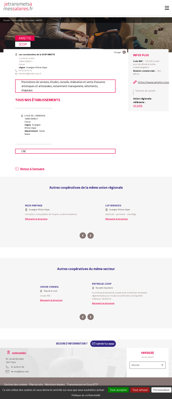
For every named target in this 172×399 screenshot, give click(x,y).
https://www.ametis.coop (153, 82)
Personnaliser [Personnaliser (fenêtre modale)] (161, 390)
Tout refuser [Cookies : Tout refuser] (140, 390)
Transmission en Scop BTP (82, 384)
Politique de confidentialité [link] (86, 395)
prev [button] (82, 235)
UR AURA (137, 106)
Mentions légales (55, 384)
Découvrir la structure (36, 218)
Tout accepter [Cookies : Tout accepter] (118, 390)
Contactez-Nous (105, 343)
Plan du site (36, 384)
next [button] (90, 235)
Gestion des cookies (15, 384)
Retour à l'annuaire (32, 169)
